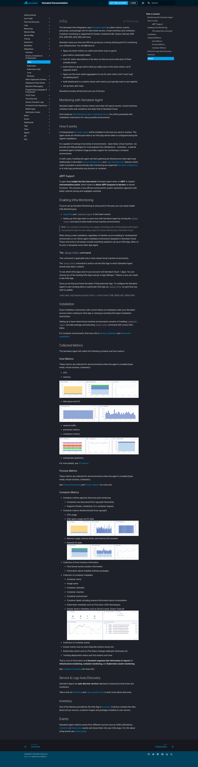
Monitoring (77, 692)
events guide (80, 731)
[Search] (161, 3)
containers (64, 728)
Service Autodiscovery (92, 162)
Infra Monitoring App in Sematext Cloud (90, 114)
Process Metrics (92, 485)
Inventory (106, 707)
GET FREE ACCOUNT (118, 3)
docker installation (108, 333)
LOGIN (133, 3)
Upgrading (67, 214)
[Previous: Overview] (33, 746)
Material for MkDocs (39, 757)
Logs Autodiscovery (115, 162)
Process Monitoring (72, 485)
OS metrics (83, 463)
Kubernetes (77, 728)
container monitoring (72, 669)
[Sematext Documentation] (31, 3)
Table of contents (153, 14)
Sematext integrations (127, 165)
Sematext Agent (99, 27)
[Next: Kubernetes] (164, 746)
